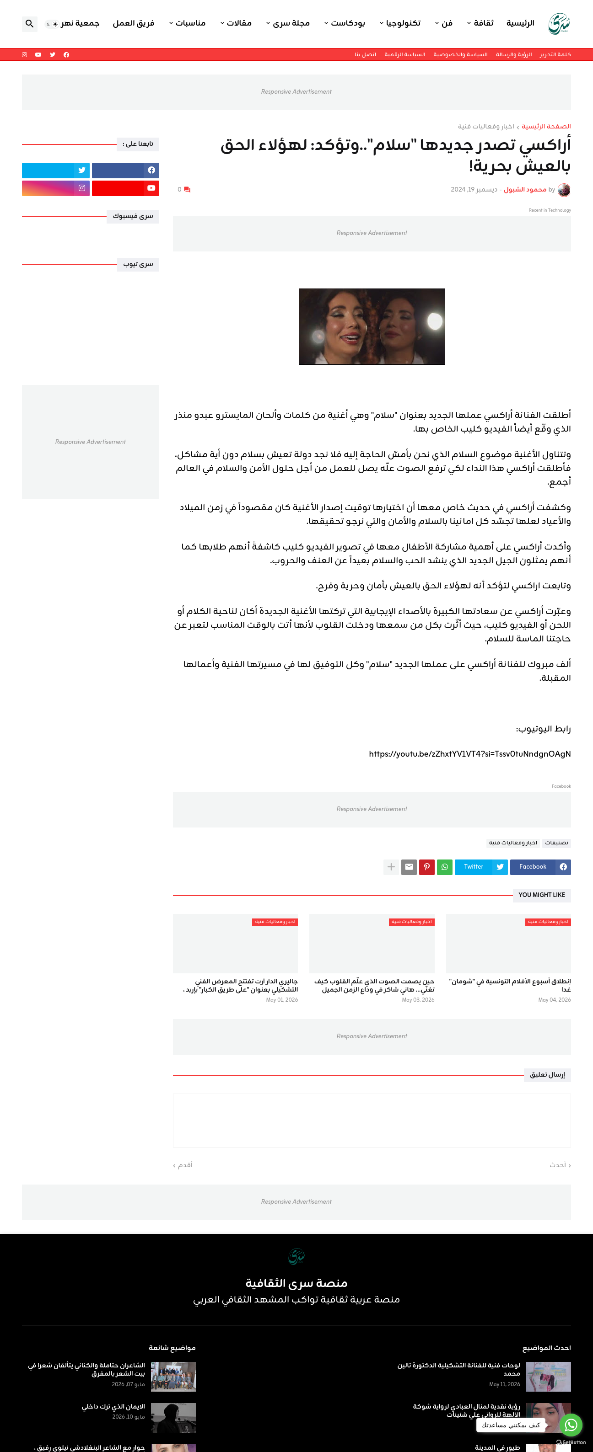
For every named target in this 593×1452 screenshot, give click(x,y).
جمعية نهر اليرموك (66, 23)
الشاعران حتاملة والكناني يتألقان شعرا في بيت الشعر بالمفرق (86, 1370)
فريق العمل (134, 23)
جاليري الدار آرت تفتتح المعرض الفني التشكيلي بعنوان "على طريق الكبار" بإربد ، (240, 986)
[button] (52, 24)
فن (447, 23)
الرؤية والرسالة (514, 54)
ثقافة (483, 23)
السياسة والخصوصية (460, 54)
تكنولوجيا (403, 23)
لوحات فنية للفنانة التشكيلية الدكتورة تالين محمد (459, 1370)
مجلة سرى (291, 23)
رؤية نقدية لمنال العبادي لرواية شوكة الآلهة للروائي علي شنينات (466, 1411)
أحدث (558, 1165)
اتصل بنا (365, 54)
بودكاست (348, 23)
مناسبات (191, 23)
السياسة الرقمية (404, 54)
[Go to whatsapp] (571, 1425)
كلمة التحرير (555, 54)
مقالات (239, 23)
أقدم (185, 1165)
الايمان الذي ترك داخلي (113, 1407)
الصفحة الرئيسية (546, 127)
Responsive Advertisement (296, 92)
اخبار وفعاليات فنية (486, 127)
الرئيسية (520, 23)
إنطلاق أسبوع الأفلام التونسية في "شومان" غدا (510, 986)
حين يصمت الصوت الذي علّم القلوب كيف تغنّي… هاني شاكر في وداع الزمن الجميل (374, 986)
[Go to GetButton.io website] (571, 1443)
